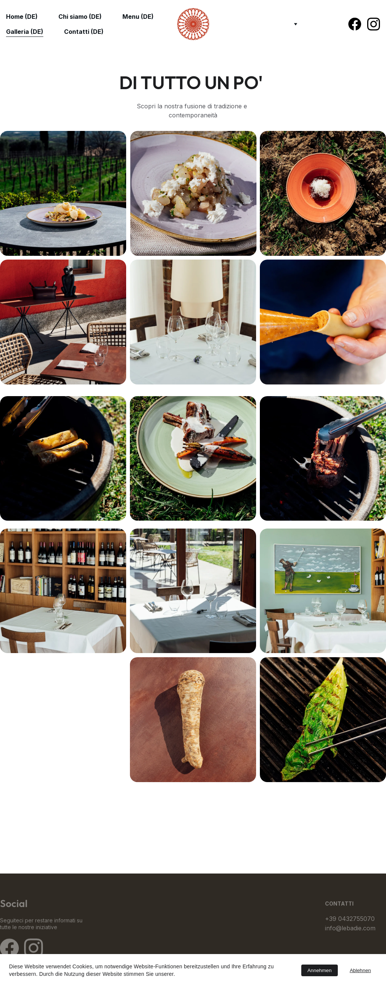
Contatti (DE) (84, 31)
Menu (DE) (138, 16)
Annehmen (319, 970)
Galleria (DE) (24, 31)
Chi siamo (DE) (80, 16)
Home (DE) (22, 16)
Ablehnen (360, 970)
